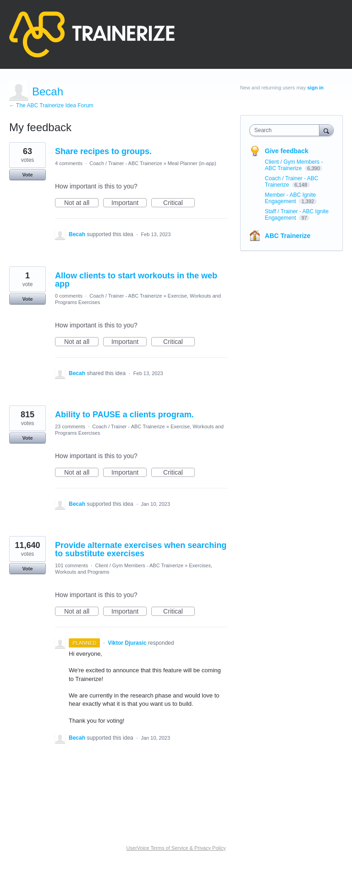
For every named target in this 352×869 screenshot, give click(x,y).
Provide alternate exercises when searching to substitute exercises (140, 549)
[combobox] (286, 130)
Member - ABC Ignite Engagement (290, 198)
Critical (179, 203)
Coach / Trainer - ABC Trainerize (125, 163)
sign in (316, 87)
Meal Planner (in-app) (192, 163)
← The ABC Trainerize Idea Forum (51, 105)
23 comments (70, 426)
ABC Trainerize (288, 235)
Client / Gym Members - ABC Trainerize (139, 565)
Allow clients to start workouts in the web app (136, 279)
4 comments (68, 163)
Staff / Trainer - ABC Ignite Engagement (297, 214)
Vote (27, 174)
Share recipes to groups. (103, 151)
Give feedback (286, 151)
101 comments (71, 565)
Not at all (81, 203)
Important (129, 203)
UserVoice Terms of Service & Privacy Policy (176, 848)
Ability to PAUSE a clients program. (124, 414)
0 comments (68, 296)
